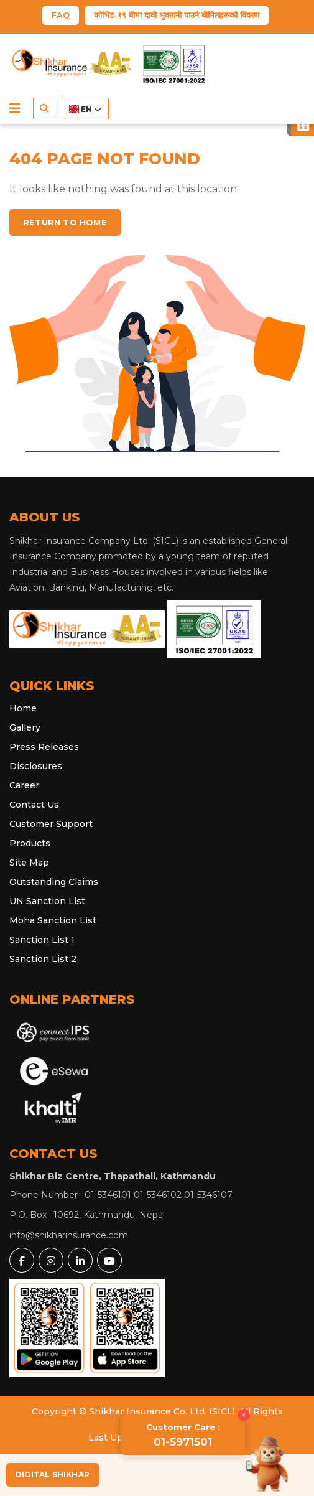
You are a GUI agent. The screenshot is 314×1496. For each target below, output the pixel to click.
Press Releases (44, 746)
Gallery (24, 727)
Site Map (29, 862)
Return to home (65, 222)
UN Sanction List (47, 901)
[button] (15, 108)
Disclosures (35, 766)
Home (23, 708)
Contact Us (34, 804)
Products (29, 843)
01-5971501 (183, 1435)
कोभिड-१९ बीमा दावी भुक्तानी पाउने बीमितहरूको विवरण (176, 15)
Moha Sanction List (52, 920)
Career (24, 785)
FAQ (61, 15)
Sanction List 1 (42, 939)
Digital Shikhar (53, 1474)
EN (85, 109)
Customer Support (51, 824)
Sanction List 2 (42, 959)
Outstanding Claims (53, 881)
